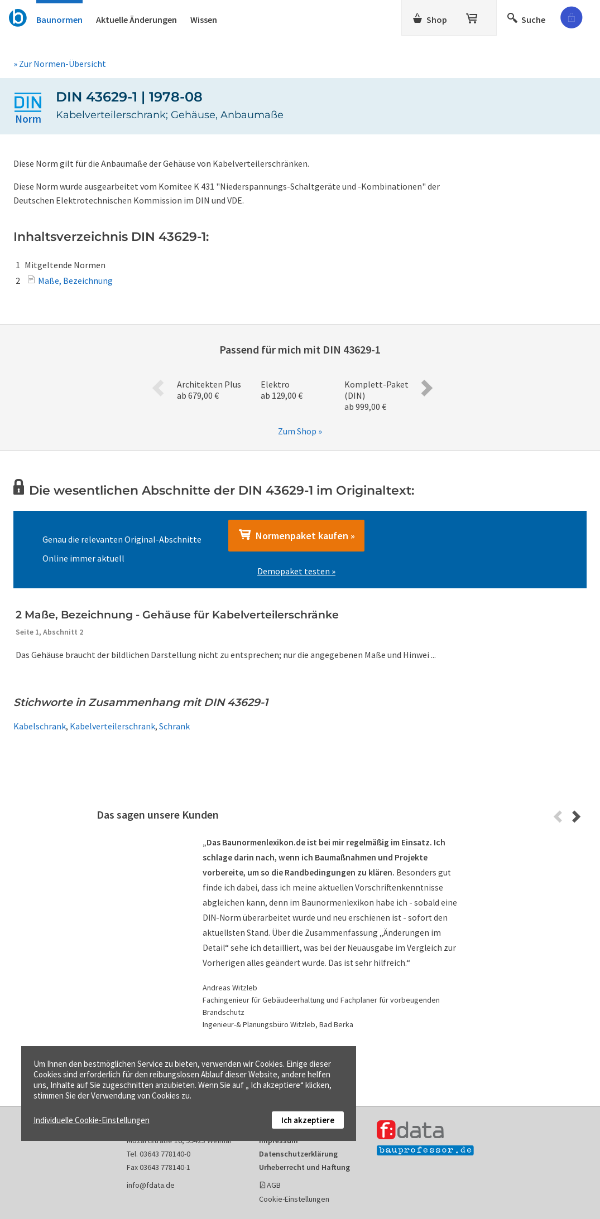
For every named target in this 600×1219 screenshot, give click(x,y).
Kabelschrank (39, 726)
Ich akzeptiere (307, 1120)
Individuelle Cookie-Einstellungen (91, 1120)
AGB (274, 1185)
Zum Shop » (300, 431)
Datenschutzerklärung (298, 1154)
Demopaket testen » (296, 571)
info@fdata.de (151, 1185)
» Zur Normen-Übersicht (59, 63)
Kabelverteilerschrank (112, 726)
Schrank (174, 726)
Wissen (203, 19)
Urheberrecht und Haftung (304, 1167)
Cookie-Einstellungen (294, 1199)
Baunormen (59, 19)
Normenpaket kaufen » (296, 535)
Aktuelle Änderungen (136, 19)
